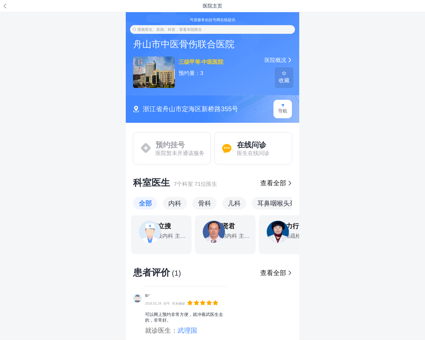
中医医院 (212, 62)
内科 (174, 203)
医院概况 (278, 60)
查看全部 (276, 183)
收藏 (284, 77)
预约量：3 (191, 73)
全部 (145, 203)
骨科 (204, 203)
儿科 (234, 203)
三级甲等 (189, 62)
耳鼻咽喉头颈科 (280, 203)
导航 (282, 108)
